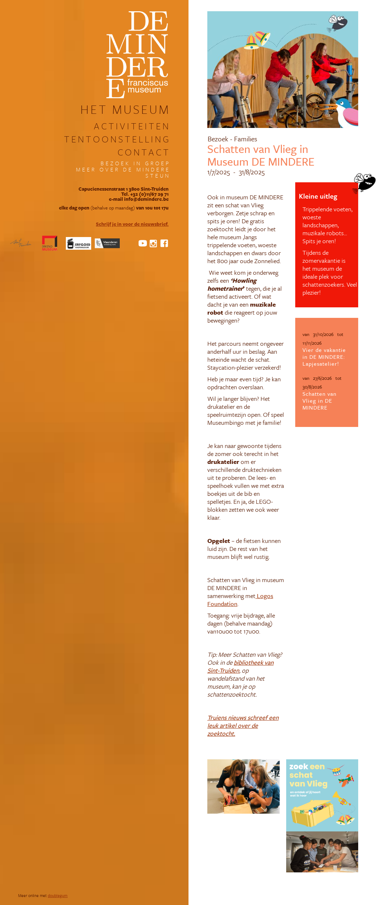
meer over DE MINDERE (123, 169)
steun (157, 176)
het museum (125, 109)
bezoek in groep (135, 163)
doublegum (58, 895)
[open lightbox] (243, 786)
